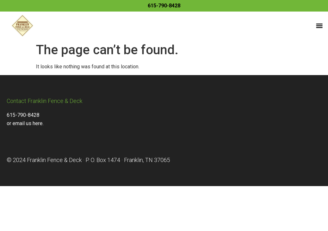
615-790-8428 (164, 6)
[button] (319, 25)
